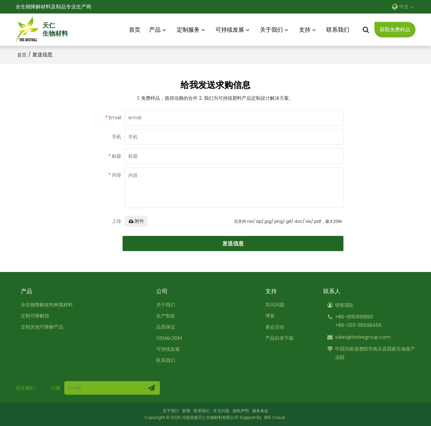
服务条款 (260, 411)
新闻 (186, 411)
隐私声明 (241, 411)
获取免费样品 (395, 29)
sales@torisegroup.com (363, 336)
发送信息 (234, 243)
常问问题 (273, 304)
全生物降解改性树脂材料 (48, 304)
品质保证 (167, 326)
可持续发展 (230, 29)
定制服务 (188, 29)
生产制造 (167, 315)
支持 (304, 29)
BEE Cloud (274, 417)
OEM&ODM (170, 337)
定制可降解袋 (36, 315)
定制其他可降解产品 (43, 326)
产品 (155, 29)
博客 (268, 315)
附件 (136, 220)
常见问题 (221, 411)
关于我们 (271, 29)
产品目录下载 (278, 337)
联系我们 (337, 29)
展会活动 (273, 326)
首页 (134, 29)
